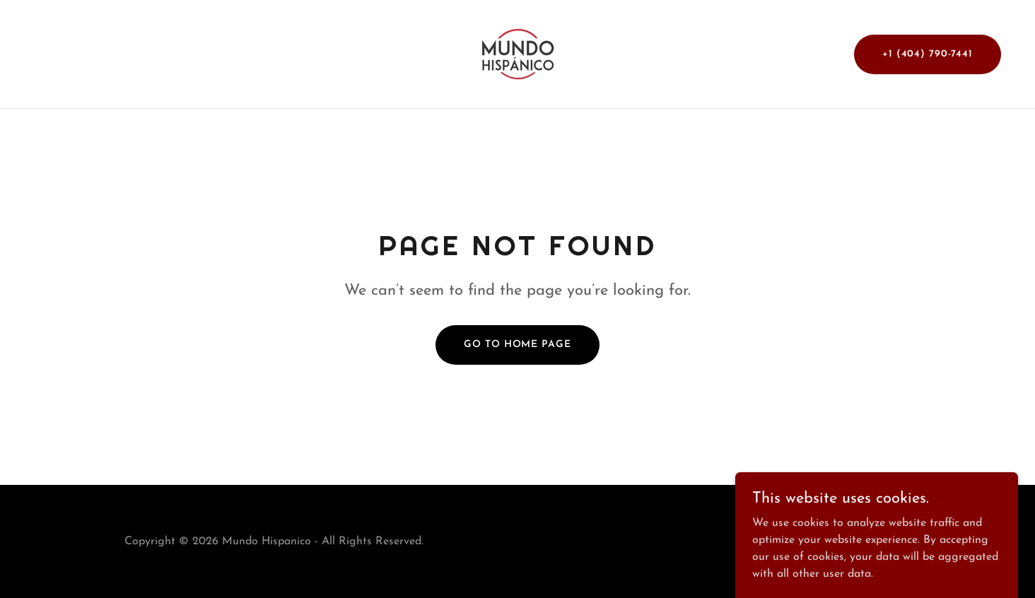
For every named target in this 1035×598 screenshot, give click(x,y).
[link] (518, 53)
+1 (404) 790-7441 (927, 54)
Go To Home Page (517, 344)
